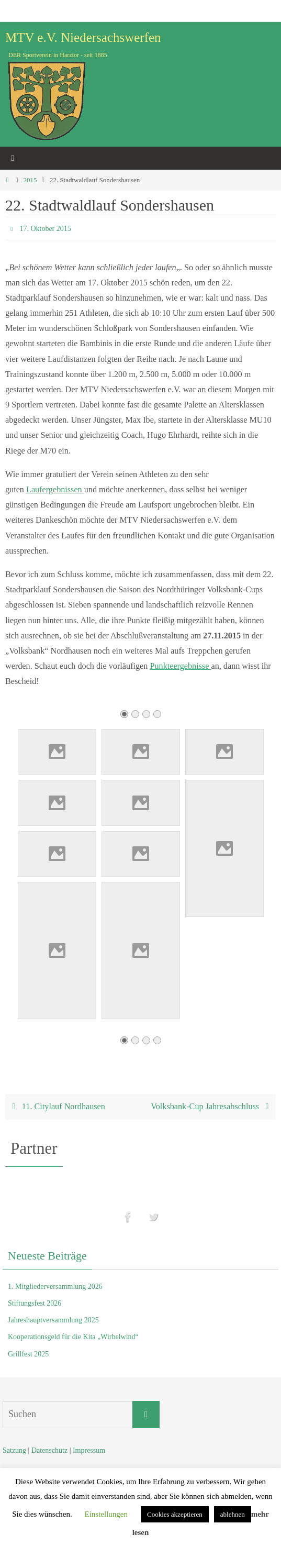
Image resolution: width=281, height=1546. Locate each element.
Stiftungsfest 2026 (34, 1303)
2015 (30, 180)
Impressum (89, 1450)
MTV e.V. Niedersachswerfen (83, 37)
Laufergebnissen (55, 489)
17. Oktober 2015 (45, 229)
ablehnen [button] (232, 1514)
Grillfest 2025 (28, 1354)
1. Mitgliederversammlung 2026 (55, 1286)
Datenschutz (49, 1450)
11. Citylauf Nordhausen (56, 1106)
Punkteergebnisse (180, 666)
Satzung (14, 1450)
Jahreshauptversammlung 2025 (53, 1320)
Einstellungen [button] (106, 1514)
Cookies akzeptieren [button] (175, 1514)
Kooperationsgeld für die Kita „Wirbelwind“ (73, 1337)
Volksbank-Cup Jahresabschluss (212, 1106)
